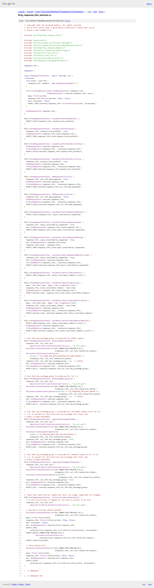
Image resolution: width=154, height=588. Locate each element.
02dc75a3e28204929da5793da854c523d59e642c (59, 11)
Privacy (21, 584)
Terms (27, 584)
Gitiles (14, 584)
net (95, 11)
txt (143, 584)
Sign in (149, 4)
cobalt (21, 11)
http (101, 11)
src (89, 11)
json (150, 584)
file (67, 21)
